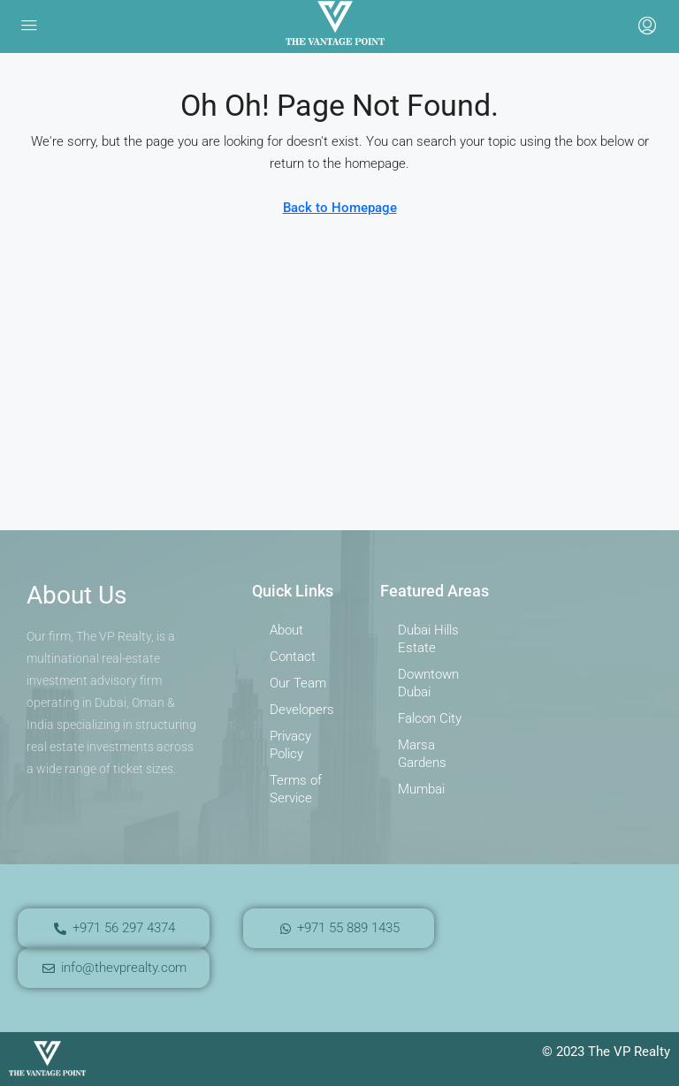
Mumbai (421, 789)
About (286, 630)
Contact (293, 657)
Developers (302, 710)
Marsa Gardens (422, 754)
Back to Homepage (340, 208)
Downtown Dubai (428, 683)
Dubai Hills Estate (428, 639)
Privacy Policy (290, 745)
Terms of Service (296, 789)
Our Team (298, 683)
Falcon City (430, 718)
